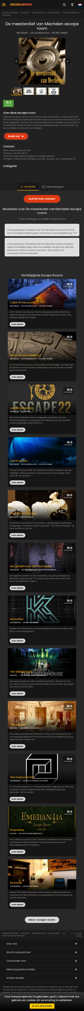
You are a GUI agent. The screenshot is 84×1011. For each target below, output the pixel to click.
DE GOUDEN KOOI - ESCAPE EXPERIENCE (39, 569)
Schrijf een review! (42, 199)
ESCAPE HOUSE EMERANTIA (30, 833)
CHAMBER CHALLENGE (29, 728)
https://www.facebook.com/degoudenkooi (34, 156)
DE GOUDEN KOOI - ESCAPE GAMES (49, 32)
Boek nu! (14, 136)
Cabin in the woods (23, 302)
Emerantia (17, 830)
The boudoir (18, 724)
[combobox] (72, 4)
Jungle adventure (22, 408)
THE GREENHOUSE (21, 671)
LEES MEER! (17, 377)
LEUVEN (13, 833)
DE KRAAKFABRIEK (30, 622)
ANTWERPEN (15, 622)
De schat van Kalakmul (25, 355)
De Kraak (16, 882)
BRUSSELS (14, 517)
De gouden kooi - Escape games (46, 13)
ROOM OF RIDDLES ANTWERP (35, 780)
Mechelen (25, 13)
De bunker (16, 619)
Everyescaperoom (10, 13)
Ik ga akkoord (42, 1006)
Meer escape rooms (42, 919)
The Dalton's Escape (23, 513)
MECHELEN (21, 32)
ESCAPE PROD (27, 517)
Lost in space (19, 460)
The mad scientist (22, 777)
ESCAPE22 (26, 411)
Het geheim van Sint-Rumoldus (31, 566)
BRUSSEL (13, 675)
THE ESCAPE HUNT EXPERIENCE (33, 675)
